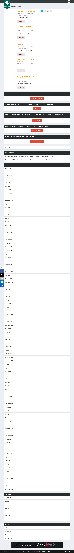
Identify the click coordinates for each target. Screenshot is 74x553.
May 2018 (7, 339)
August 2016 (8, 407)
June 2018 (7, 336)
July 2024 (7, 211)
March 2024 (8, 225)
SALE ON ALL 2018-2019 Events (26, 11)
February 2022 (8, 246)
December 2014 (9, 450)
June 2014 (7, 464)
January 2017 (8, 396)
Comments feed (9, 534)
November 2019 (9, 275)
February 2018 (8, 350)
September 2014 (9, 457)
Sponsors (7, 512)
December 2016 (9, 400)
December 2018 (9, 314)
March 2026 (8, 168)
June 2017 (7, 378)
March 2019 (8, 303)
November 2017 (9, 360)
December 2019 (9, 271)
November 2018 (9, 318)
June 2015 (7, 446)
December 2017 (9, 357)
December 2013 (9, 478)
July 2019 (7, 289)
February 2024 (8, 229)
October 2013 (8, 482)
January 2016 (8, 421)
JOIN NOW (37, 120)
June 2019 (7, 293)
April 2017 (7, 385)
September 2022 (9, 239)
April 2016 (7, 414)
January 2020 (8, 268)
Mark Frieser (23, 13)
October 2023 (8, 232)
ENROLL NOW (37, 131)
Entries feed (8, 531)
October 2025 (8, 175)
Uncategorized (20, 15)
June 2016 (7, 410)
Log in (6, 527)
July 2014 (7, 460)
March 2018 (8, 346)
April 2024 (7, 221)
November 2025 (9, 172)
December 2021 (9, 250)
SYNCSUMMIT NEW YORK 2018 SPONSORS (26, 43)
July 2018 (7, 332)
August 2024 (8, 207)
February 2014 (8, 471)
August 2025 (8, 179)
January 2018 (8, 353)
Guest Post (8, 497)
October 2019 (8, 279)
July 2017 (7, 375)
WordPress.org (8, 538)
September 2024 (9, 204)
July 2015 (7, 443)
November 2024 (9, 200)
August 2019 (8, 286)
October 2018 (8, 321)
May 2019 (7, 296)
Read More (21, 21)
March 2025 (8, 189)
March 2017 (8, 389)
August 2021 (8, 257)
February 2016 (8, 418)
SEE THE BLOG (37, 141)
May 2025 (7, 186)
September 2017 (9, 368)
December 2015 (9, 425)
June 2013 (7, 485)
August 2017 (8, 371)
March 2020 (8, 261)
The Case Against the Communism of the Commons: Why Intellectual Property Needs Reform (29, 156)
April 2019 (7, 300)
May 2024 (7, 218)
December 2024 (9, 197)
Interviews (7, 505)
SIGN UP (37, 109)
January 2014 (8, 475)
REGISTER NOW (37, 98)
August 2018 (8, 328)
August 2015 (8, 439)
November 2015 (9, 428)
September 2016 (9, 403)
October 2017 (8, 364)
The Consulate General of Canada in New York (26, 27)
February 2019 (8, 307)
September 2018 (9, 325)
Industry (7, 501)
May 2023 (7, 236)
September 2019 (9, 282)
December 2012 (9, 489)
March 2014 (8, 467)
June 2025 (7, 182)
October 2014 (8, 453)
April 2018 (7, 343)
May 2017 (7, 382)
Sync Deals (7, 515)
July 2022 (7, 243)
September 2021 (9, 254)
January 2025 (8, 193)
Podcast (7, 508)
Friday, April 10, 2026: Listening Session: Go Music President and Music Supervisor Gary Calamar (29, 159)
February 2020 (8, 264)
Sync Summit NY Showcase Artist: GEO (26, 60)
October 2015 (8, 432)
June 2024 (7, 214)
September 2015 (9, 435)
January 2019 (8, 311)
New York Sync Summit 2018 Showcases (26, 76)
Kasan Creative (46, 551)
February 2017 (8, 393)
